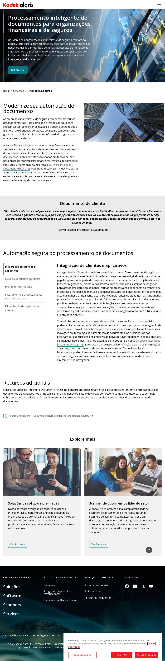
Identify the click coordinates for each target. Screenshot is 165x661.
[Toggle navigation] (159, 4)
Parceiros (49, 585)
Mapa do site (153, 635)
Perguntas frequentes (97, 598)
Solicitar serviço (93, 591)
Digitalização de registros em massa (22, 308)
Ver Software (17, 544)
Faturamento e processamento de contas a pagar (24, 296)
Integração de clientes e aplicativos (20, 269)
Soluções (18, 91)
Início (6, 91)
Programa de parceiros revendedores (58, 592)
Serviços (11, 613)
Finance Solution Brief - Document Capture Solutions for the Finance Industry (48, 415)
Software (12, 595)
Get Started (17, 69)
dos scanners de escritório (99, 321)
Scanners (12, 604)
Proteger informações (18, 286)
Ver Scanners (98, 544)
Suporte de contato (96, 585)
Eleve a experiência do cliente (22, 279)
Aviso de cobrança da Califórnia (74, 635)
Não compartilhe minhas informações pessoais (118, 635)
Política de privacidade (16, 635)
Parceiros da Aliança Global (60, 600)
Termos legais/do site (43, 635)
